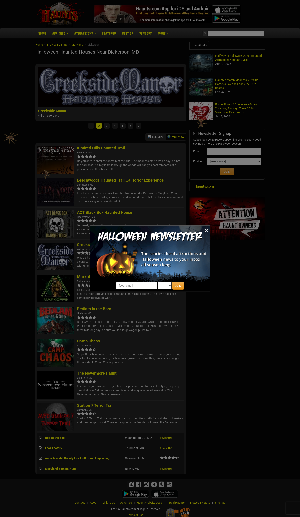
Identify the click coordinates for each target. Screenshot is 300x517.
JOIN (178, 285)
